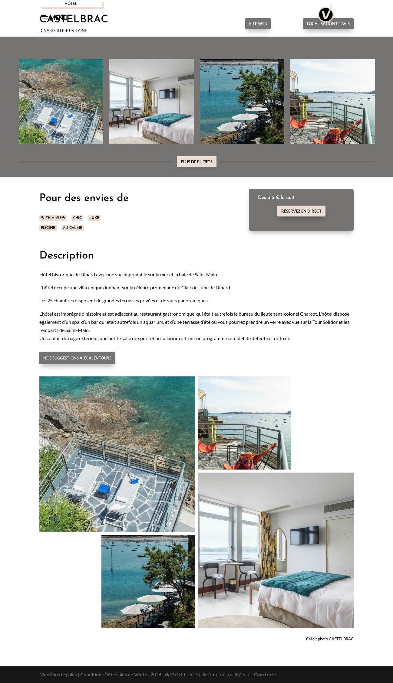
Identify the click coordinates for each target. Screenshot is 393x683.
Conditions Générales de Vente (113, 674)
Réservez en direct (301, 211)
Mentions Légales (58, 674)
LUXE (94, 218)
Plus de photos (197, 161)
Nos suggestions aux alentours (77, 358)
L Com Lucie (263, 674)
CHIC (77, 218)
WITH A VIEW (53, 218)
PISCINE (48, 228)
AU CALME (72, 228)
